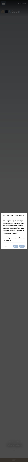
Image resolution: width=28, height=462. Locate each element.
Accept (21, 246)
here (10, 237)
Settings (4, 246)
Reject (15, 246)
